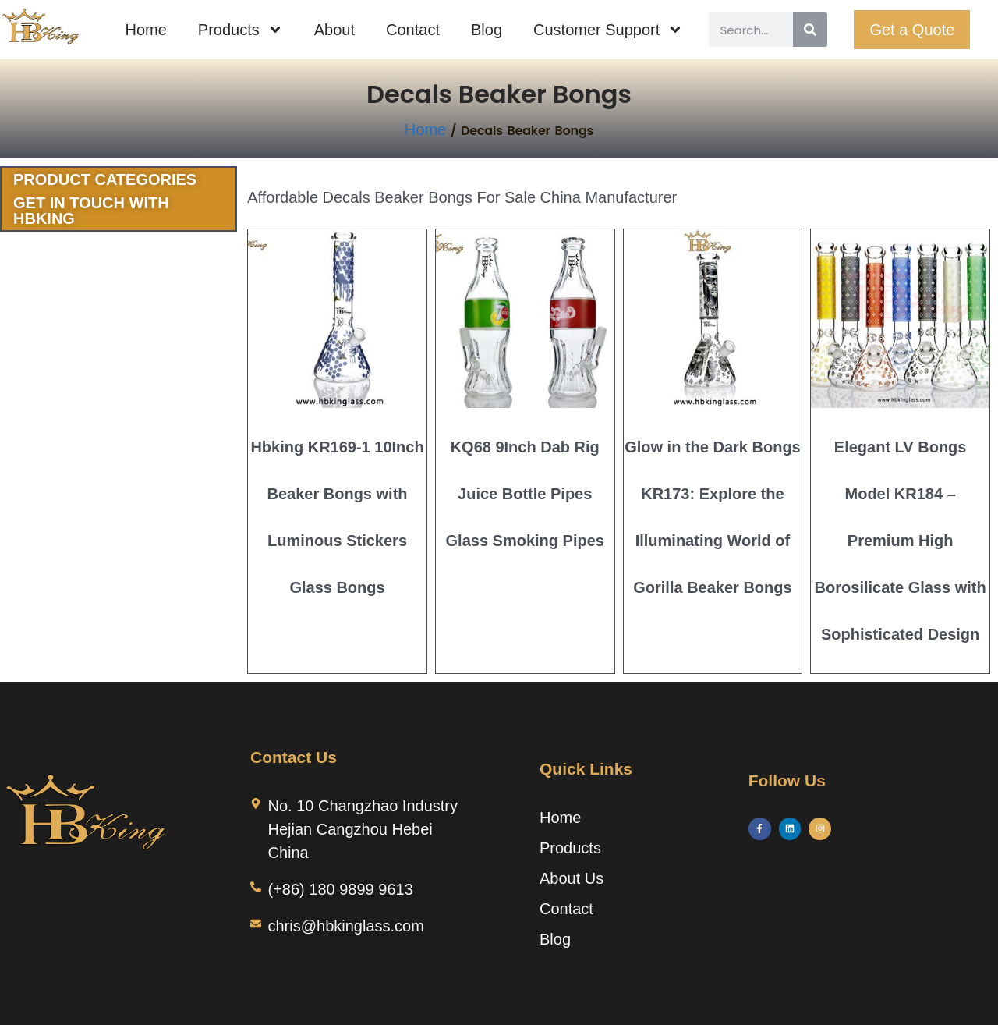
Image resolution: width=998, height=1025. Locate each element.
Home (145, 29)
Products (240, 29)
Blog (486, 29)
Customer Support (608, 29)
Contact (413, 29)
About (334, 29)
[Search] (810, 29)
